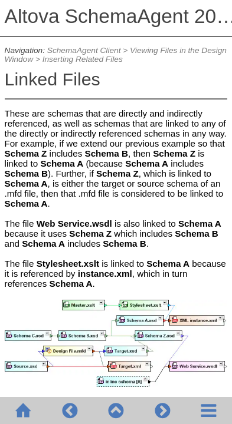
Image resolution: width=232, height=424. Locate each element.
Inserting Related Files (83, 59)
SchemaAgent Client (84, 50)
